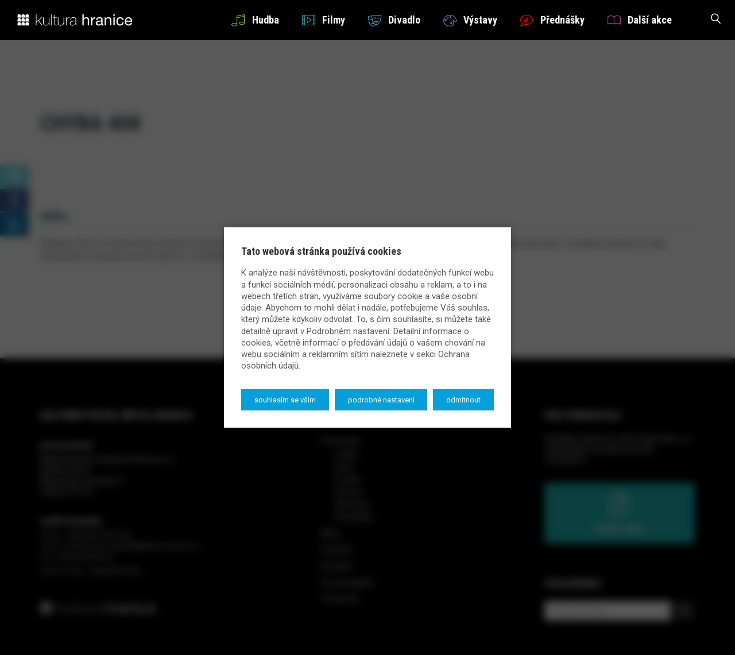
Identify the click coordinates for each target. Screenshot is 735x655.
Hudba (254, 19)
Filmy (323, 19)
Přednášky (552, 19)
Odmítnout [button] (463, 400)
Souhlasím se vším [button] (285, 400)
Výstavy (470, 19)
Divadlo (394, 19)
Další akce (640, 19)
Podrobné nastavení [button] (381, 400)
